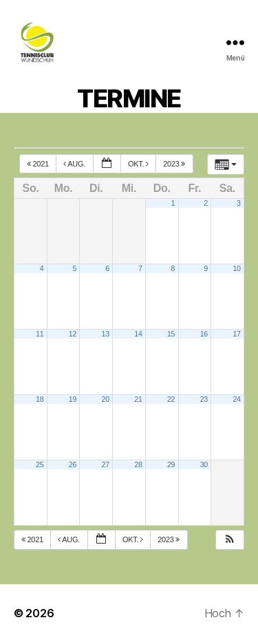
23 (204, 399)
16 (204, 334)
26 (72, 464)
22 (171, 399)
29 (171, 464)
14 (138, 334)
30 (204, 464)
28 (138, 464)
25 (39, 464)
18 (39, 399)
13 (105, 334)
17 (236, 334)
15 (171, 334)
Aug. (75, 164)
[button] (230, 540)
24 (236, 399)
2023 (175, 164)
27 (105, 464)
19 (72, 399)
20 (105, 399)
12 (72, 334)
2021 (39, 164)
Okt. (139, 164)
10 (236, 268)
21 (138, 399)
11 (39, 334)
